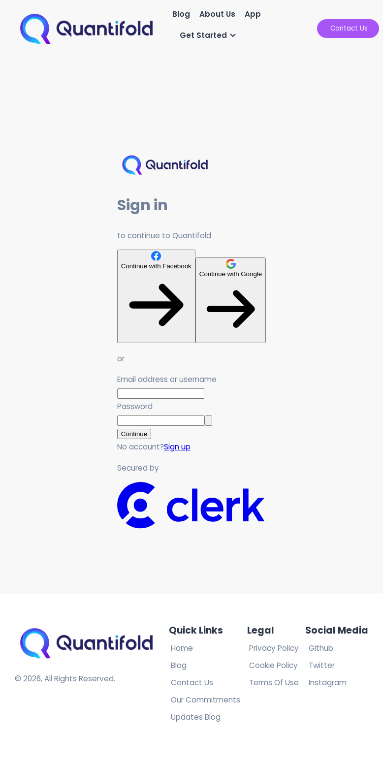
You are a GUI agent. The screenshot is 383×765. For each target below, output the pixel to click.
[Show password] (208, 420)
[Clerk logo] (191, 526)
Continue (134, 434)
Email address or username (167, 379)
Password (135, 406)
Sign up (177, 447)
